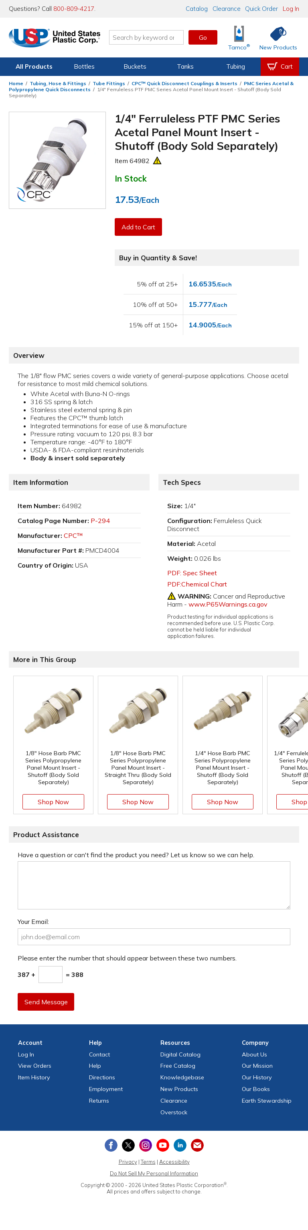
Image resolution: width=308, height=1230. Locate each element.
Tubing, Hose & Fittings (58, 83)
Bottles (84, 66)
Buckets (135, 66)
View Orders (34, 1065)
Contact (99, 1054)
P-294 (100, 521)
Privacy (128, 1161)
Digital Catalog (180, 1054)
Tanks (185, 66)
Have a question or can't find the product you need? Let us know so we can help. (136, 855)
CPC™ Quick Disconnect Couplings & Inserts (184, 83)
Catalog (197, 8)
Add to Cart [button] (138, 227)
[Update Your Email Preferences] (197, 1145)
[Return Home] (56, 39)
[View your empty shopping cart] (280, 66)
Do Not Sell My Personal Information (154, 1173)
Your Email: (33, 921)
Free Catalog (177, 1065)
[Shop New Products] (275, 37)
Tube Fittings (109, 83)
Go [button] (203, 37)
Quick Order (261, 8)
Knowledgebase (182, 1077)
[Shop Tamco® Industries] (239, 37)
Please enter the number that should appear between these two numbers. (127, 958)
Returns (99, 1100)
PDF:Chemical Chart (197, 584)
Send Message (46, 1002)
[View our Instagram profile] (146, 1145)
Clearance (227, 8)
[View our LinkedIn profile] (180, 1145)
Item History (34, 1077)
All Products (34, 66)
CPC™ (73, 535)
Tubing (235, 66)
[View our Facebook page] (111, 1145)
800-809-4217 (73, 8)
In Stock (131, 178)
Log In (291, 8)
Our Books (256, 1089)
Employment (106, 1089)
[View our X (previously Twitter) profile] (128, 1145)
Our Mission (257, 1065)
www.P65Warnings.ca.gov (227, 604)
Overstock (173, 1112)
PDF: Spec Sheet (192, 573)
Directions (102, 1077)
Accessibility (174, 1161)
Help (95, 1065)
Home (16, 83)
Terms (148, 1161)
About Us (254, 1054)
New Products (179, 1089)
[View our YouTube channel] (163, 1145)
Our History (257, 1077)
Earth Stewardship (267, 1100)
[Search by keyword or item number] (148, 37)
